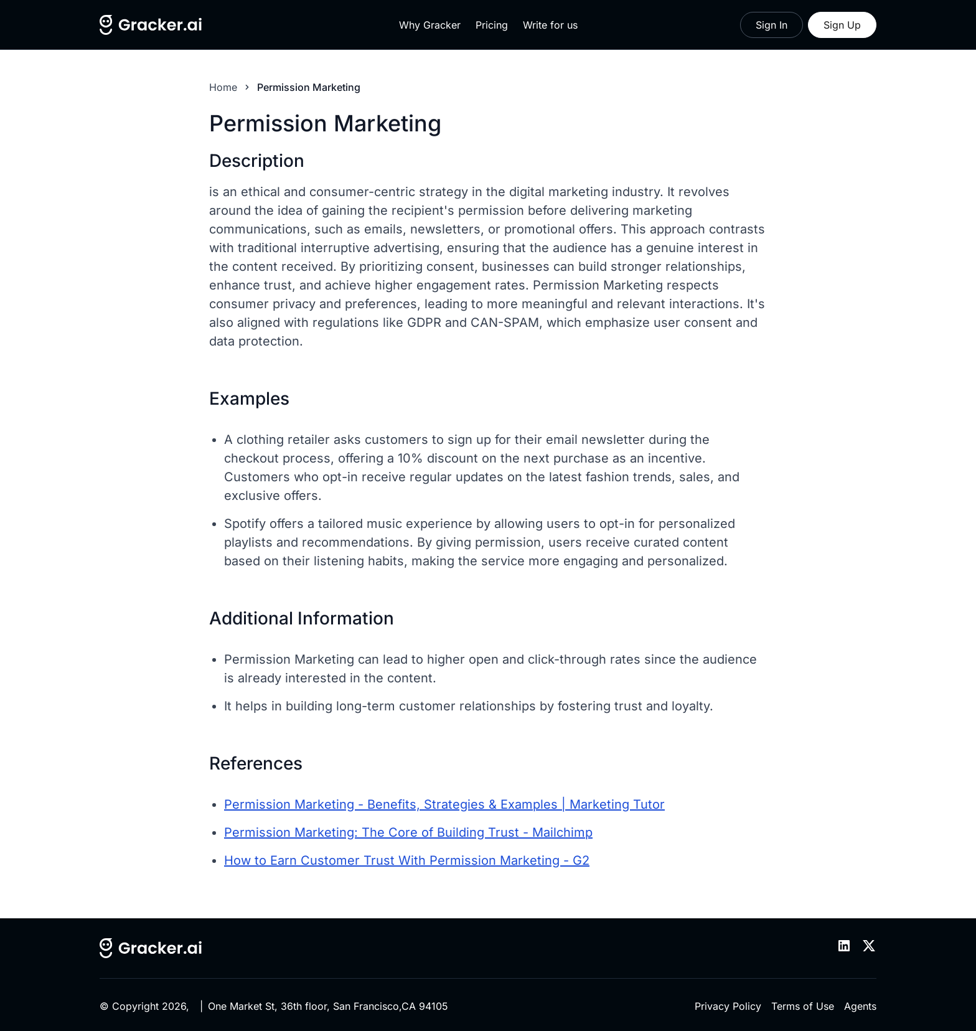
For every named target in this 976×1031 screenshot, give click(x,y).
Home (223, 87)
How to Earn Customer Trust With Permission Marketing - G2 (406, 860)
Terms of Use (802, 1006)
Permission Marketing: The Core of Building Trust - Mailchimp (408, 832)
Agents (860, 1006)
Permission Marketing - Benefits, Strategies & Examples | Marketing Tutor (444, 804)
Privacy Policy (728, 1006)
